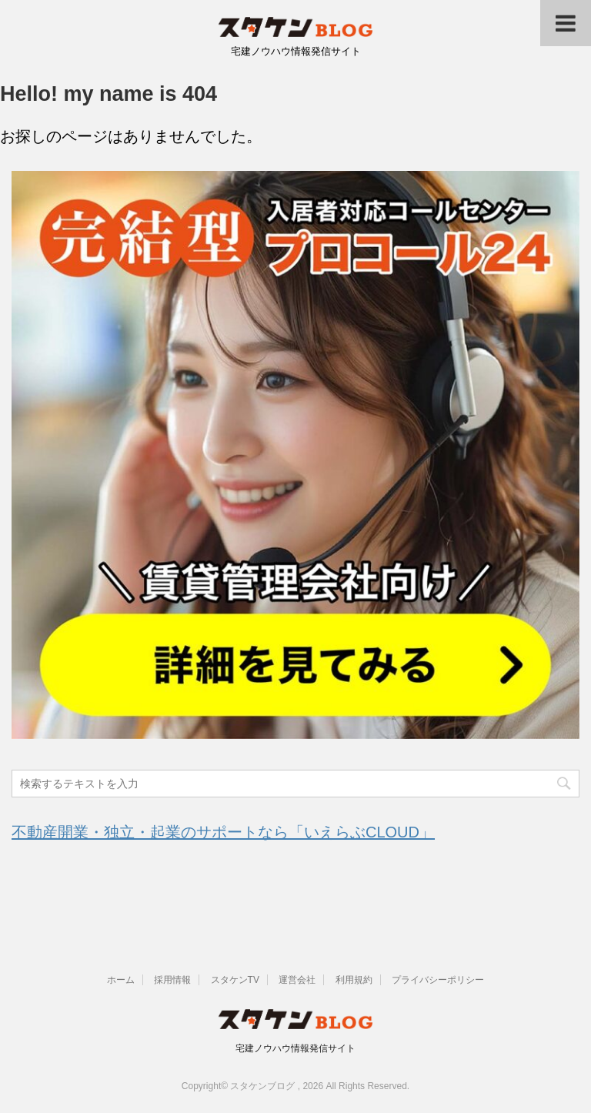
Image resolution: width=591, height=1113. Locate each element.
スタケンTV (235, 979)
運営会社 (297, 979)
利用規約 (354, 979)
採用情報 (172, 979)
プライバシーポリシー (438, 979)
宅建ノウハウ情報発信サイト (295, 1048)
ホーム (121, 979)
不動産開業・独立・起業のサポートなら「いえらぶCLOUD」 (223, 832)
